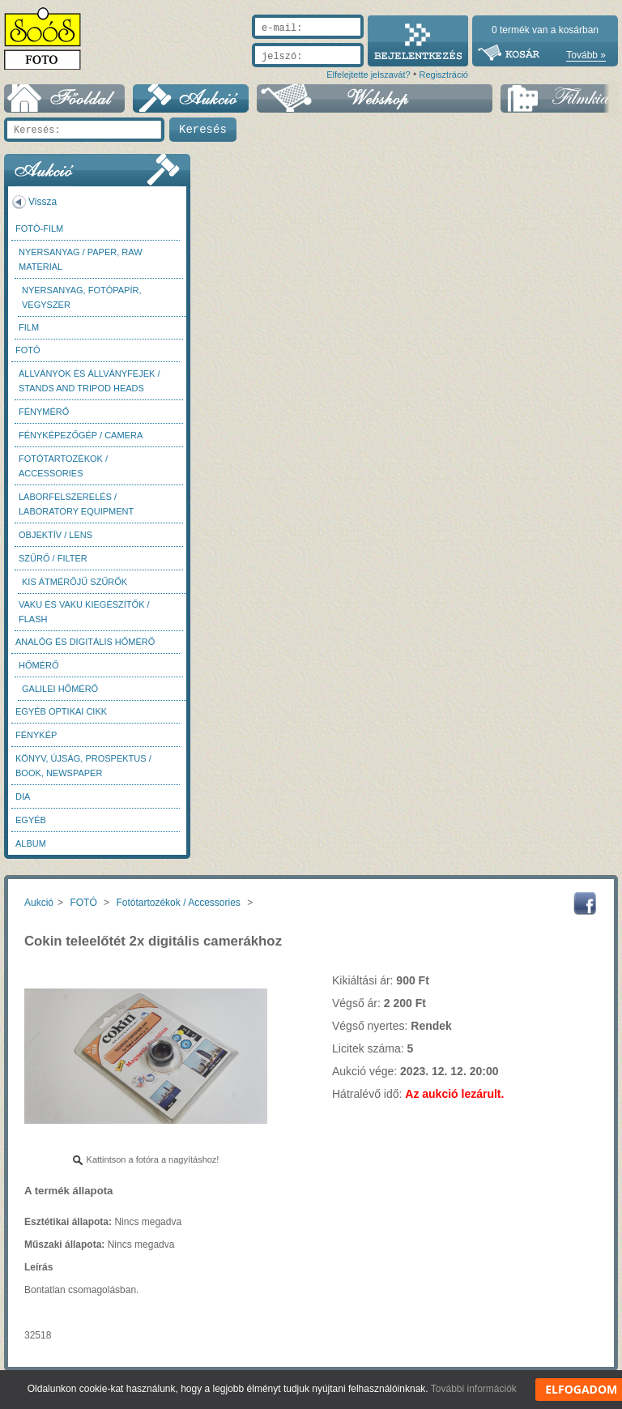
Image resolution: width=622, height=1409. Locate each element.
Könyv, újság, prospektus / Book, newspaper (83, 766)
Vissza (42, 201)
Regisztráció (443, 74)
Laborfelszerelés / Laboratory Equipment (76, 504)
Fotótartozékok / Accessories (63, 466)
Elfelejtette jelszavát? (368, 74)
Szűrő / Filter (53, 558)
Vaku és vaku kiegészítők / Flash (84, 612)
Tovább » (586, 55)
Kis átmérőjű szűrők (74, 582)
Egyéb (30, 820)
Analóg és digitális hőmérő (85, 642)
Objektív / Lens (55, 535)
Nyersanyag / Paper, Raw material (81, 259)
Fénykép (36, 735)
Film (29, 327)
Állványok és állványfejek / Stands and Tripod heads (89, 381)
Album (30, 843)
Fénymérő (44, 411)
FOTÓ (27, 350)
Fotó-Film (39, 228)
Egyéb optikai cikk (61, 711)
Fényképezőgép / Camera (81, 435)
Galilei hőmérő (60, 689)
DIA (22, 796)
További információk (474, 1388)
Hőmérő (39, 665)
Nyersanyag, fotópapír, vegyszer (82, 297)
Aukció (38, 902)
